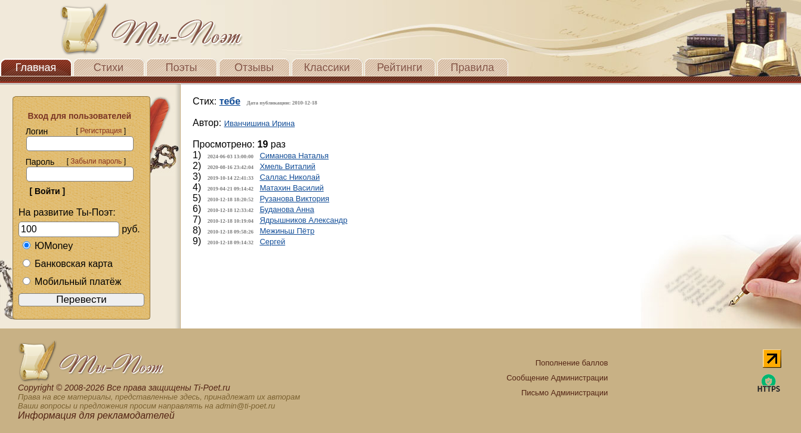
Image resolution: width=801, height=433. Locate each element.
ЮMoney (47, 246)
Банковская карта (67, 264)
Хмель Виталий (287, 166)
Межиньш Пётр (286, 230)
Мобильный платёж (71, 282)
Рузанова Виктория (294, 198)
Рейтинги (399, 67)
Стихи (108, 67)
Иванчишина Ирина (259, 123)
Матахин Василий (291, 187)
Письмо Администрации (564, 392)
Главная (36, 67)
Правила (472, 67)
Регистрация (101, 131)
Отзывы (254, 67)
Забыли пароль (96, 161)
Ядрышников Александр (303, 220)
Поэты (181, 67)
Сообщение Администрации (557, 377)
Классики (327, 67)
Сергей (272, 241)
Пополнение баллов (572, 362)
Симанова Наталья (294, 155)
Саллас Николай (289, 177)
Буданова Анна (286, 209)
